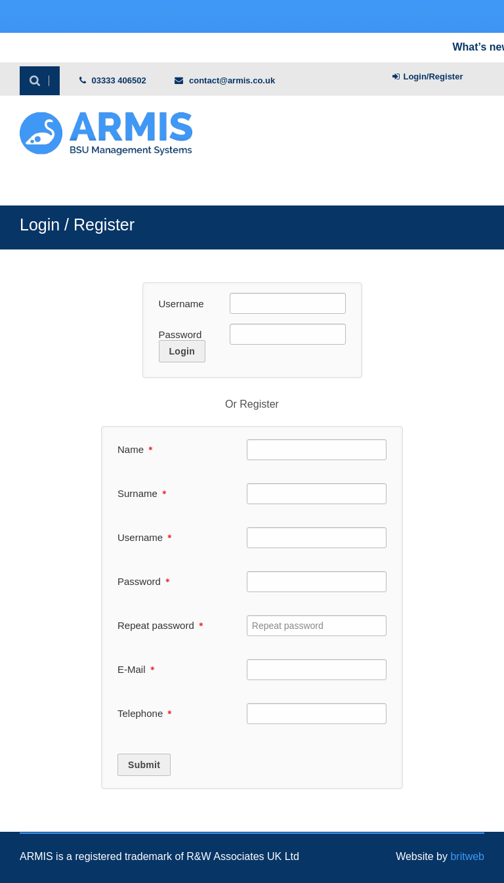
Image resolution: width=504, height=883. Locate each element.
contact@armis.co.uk (225, 80)
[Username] (287, 303)
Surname (142, 493)
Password (180, 334)
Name (135, 449)
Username (181, 303)
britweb (467, 856)
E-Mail (136, 669)
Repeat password (160, 625)
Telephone (144, 713)
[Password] (287, 334)
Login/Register (427, 76)
